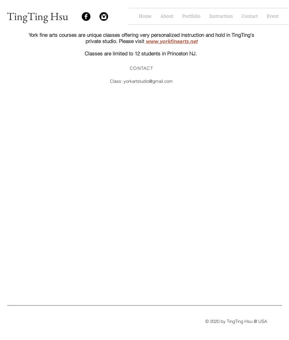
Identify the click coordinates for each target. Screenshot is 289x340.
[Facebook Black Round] (86, 16)
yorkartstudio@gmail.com (148, 81)
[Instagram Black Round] (103, 16)
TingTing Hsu (37, 16)
